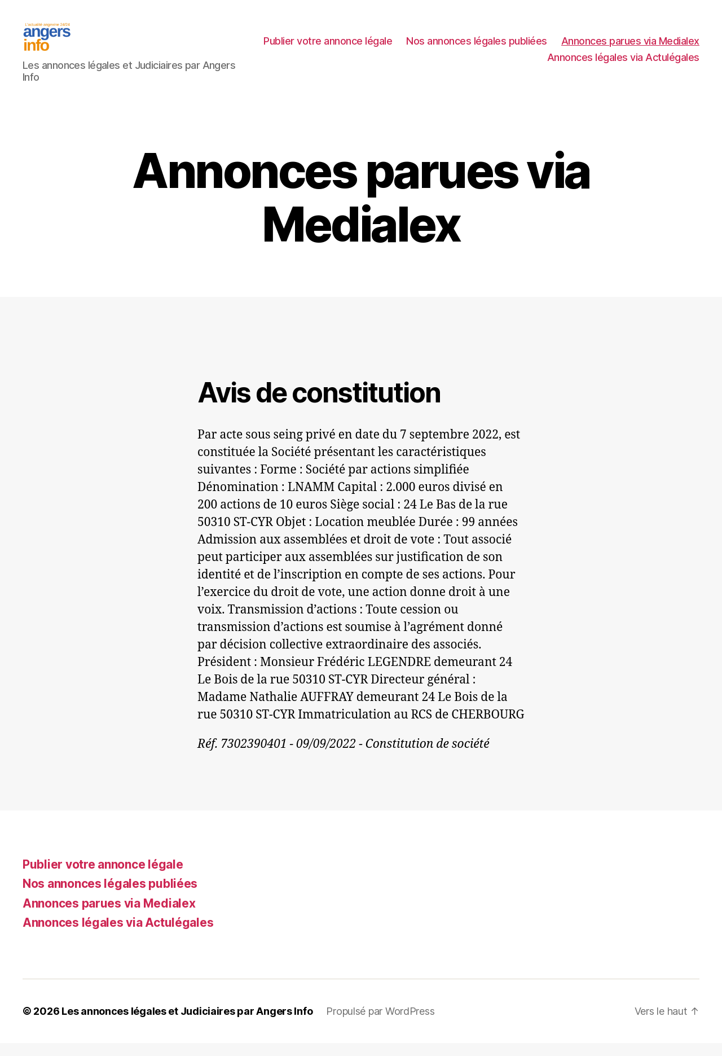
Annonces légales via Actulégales (623, 64)
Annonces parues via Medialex (464, 64)
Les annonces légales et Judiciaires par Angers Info (186, 1024)
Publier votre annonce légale (480, 47)
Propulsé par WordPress (380, 1024)
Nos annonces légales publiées (628, 47)
